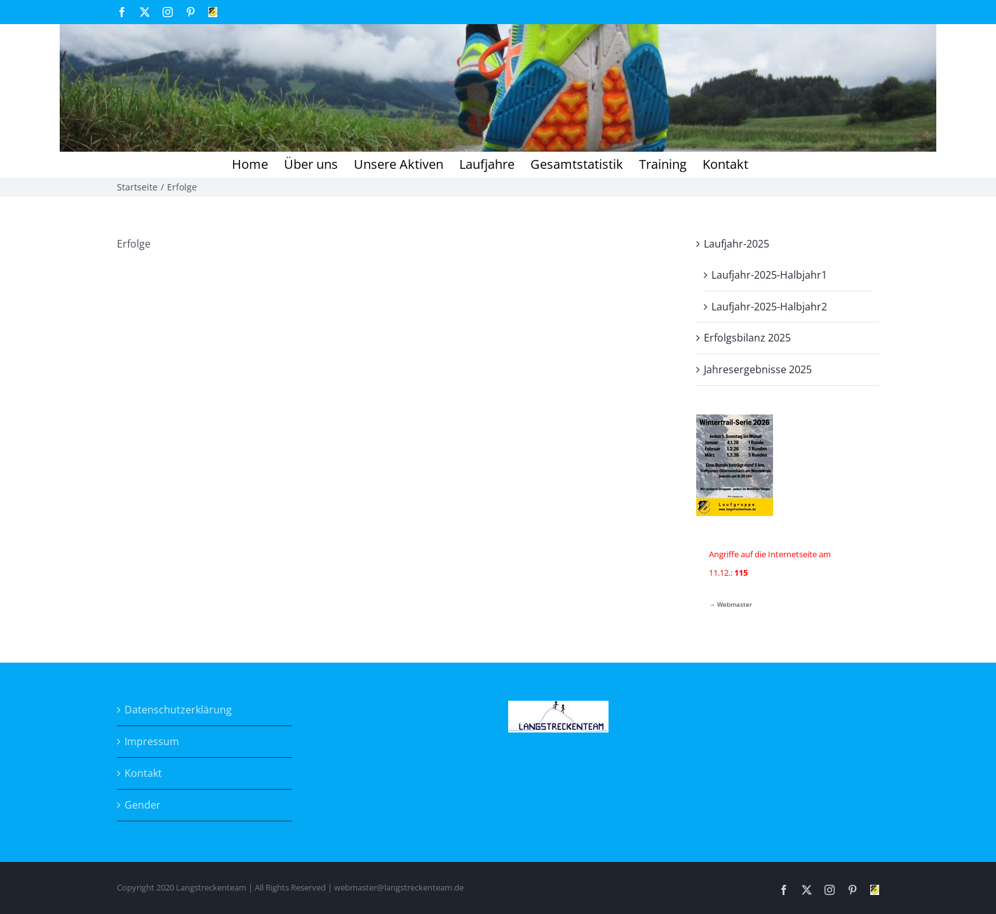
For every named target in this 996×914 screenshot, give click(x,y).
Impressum (151, 741)
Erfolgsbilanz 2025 (747, 338)
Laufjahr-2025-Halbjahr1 (769, 275)
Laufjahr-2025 (736, 244)
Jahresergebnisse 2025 (758, 369)
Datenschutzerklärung (178, 710)
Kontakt (143, 773)
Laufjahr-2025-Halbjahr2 (769, 307)
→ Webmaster (730, 604)
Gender (142, 805)
